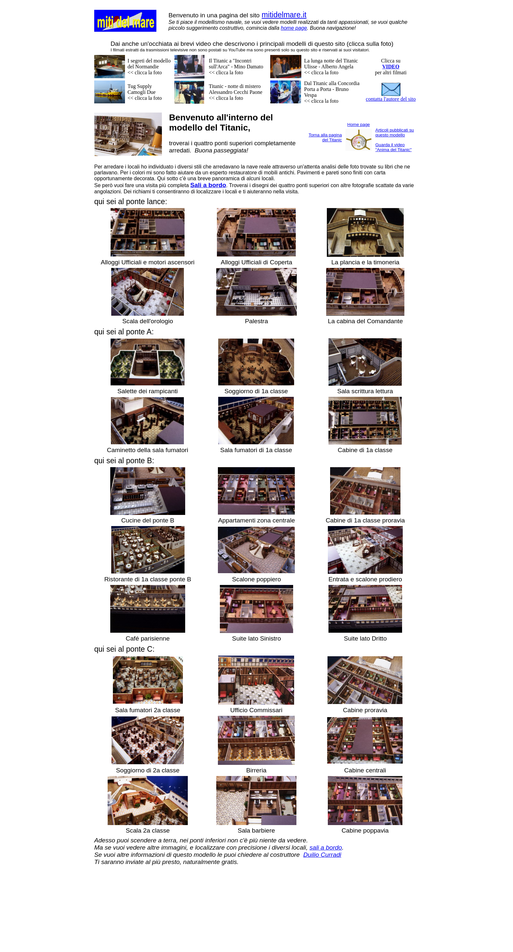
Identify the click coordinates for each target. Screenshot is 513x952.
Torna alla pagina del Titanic (325, 137)
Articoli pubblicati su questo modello (394, 132)
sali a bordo (326, 847)
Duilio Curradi (322, 854)
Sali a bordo (208, 185)
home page (294, 28)
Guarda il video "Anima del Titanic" (393, 147)
